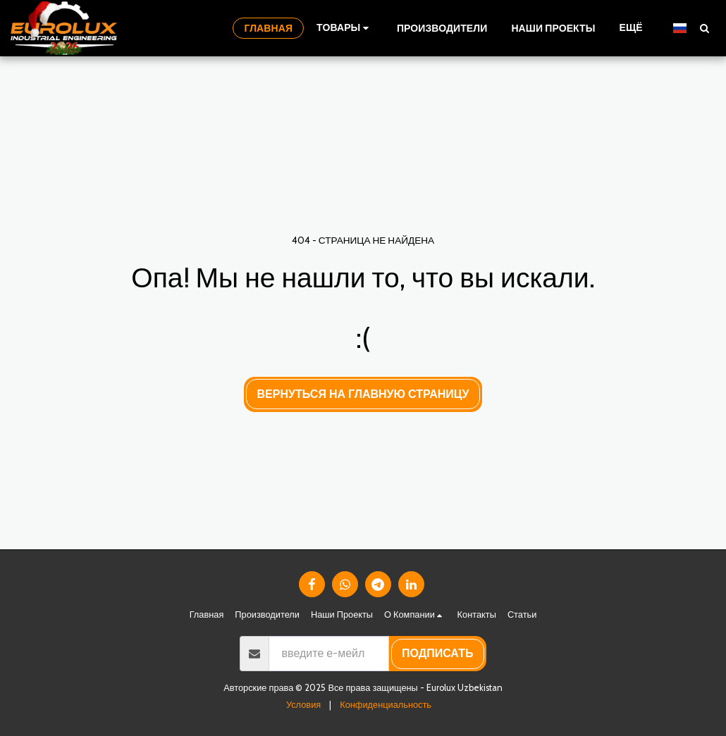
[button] (704, 28)
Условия (303, 704)
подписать (437, 653)
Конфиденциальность (385, 704)
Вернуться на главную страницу (363, 394)
